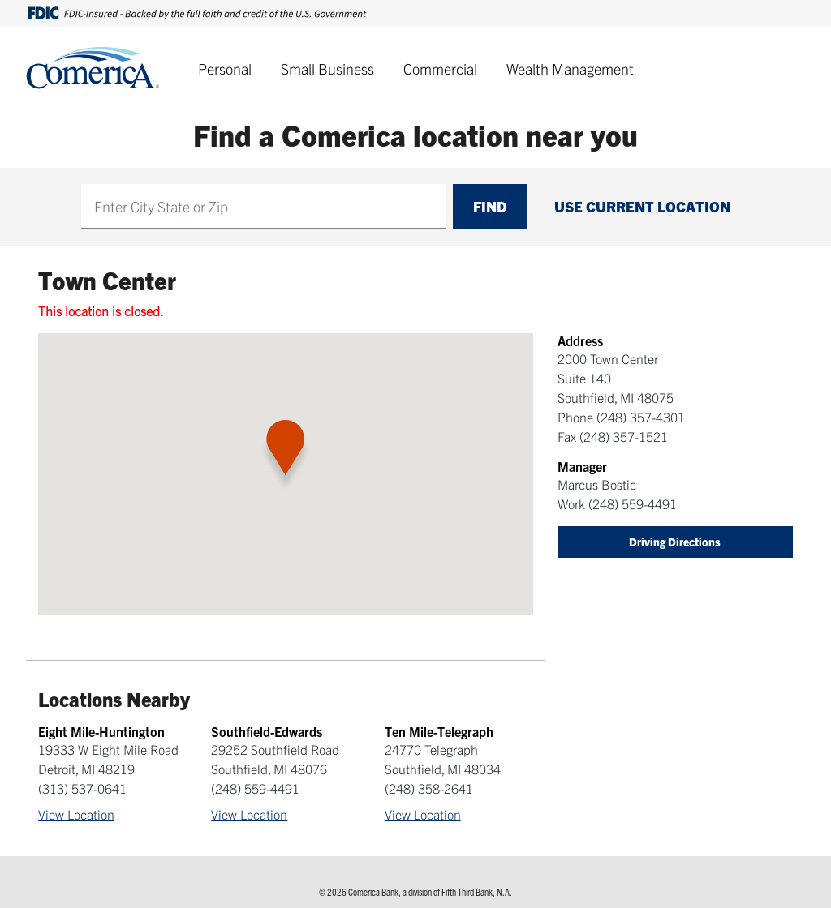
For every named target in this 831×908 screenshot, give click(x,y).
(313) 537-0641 (82, 788)
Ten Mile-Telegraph (439, 731)
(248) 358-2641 (429, 788)
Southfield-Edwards (266, 731)
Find (490, 206)
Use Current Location (642, 206)
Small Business (327, 68)
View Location (76, 814)
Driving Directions (675, 541)
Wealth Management (570, 68)
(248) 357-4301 (640, 417)
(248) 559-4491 (632, 503)
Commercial (440, 68)
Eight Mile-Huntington (101, 731)
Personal (225, 68)
